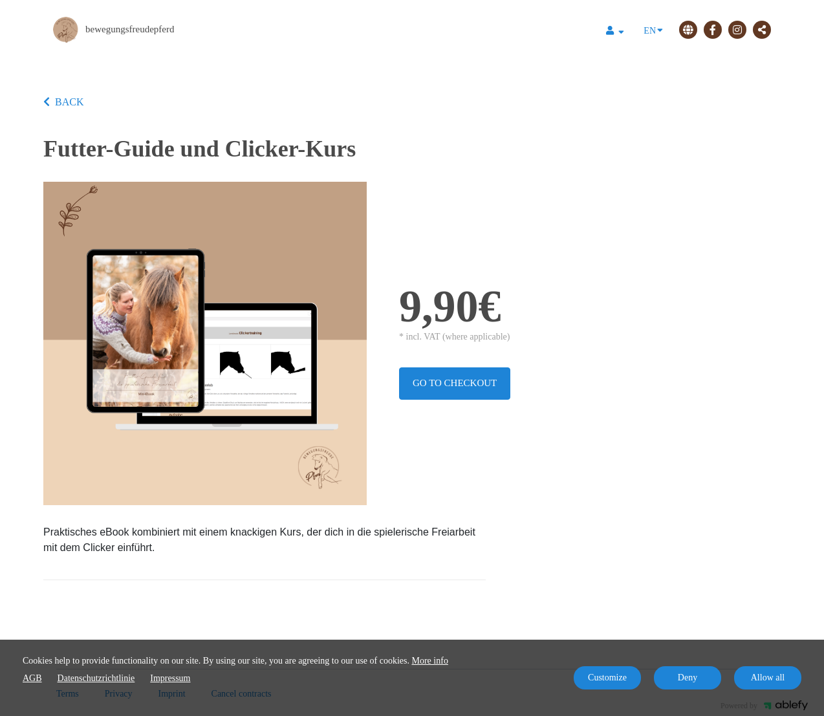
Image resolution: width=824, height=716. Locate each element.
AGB (32, 678)
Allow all (768, 677)
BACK (63, 101)
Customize (607, 677)
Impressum (170, 678)
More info (430, 661)
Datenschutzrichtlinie (96, 678)
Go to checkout (455, 383)
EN (653, 30)
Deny (687, 677)
